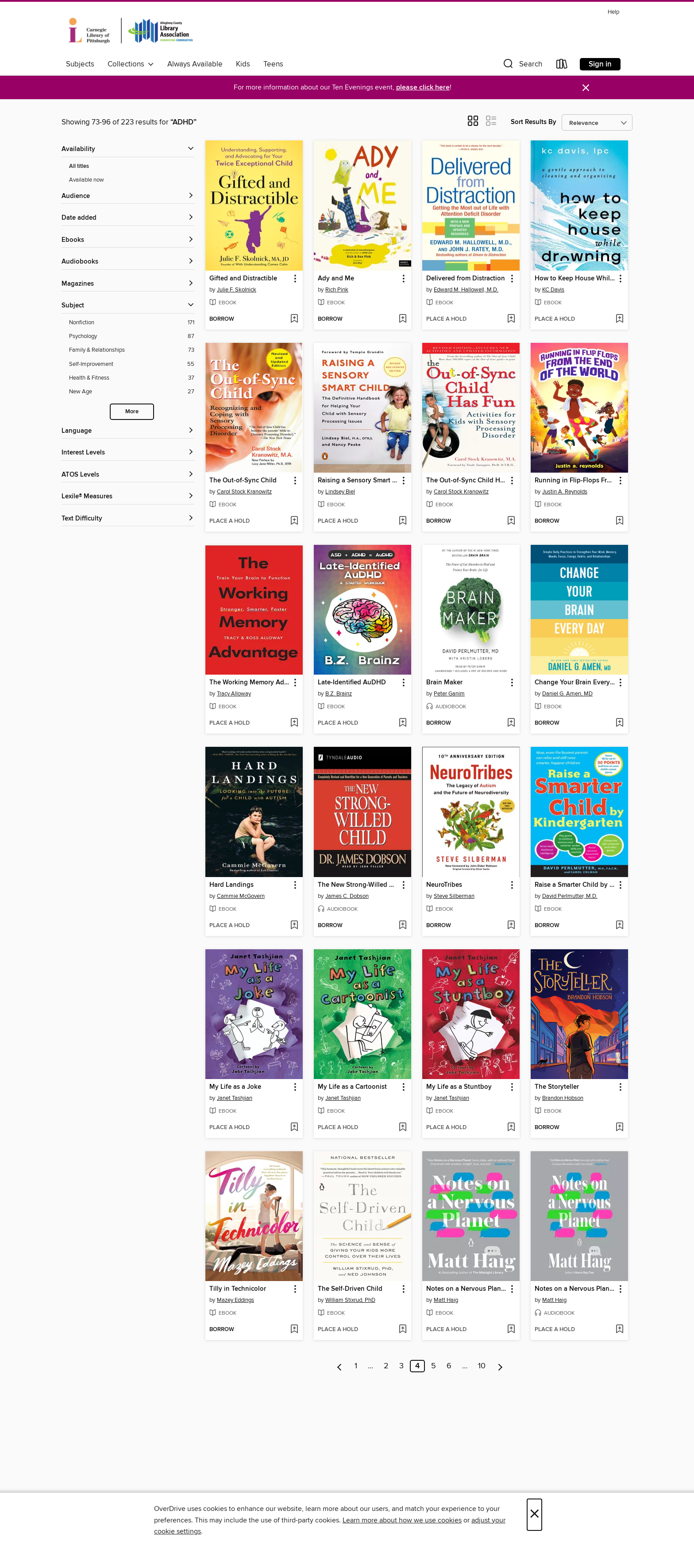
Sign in (600, 64)
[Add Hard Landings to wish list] (294, 926)
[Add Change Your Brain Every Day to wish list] (619, 723)
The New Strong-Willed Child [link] (358, 885)
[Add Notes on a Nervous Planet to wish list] (511, 1330)
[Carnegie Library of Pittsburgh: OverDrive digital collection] (130, 30)
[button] (522, 65)
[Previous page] (339, 1366)
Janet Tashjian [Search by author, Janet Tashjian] (234, 1098)
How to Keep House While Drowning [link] (575, 279)
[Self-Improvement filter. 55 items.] (131, 364)
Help (613, 12)
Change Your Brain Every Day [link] (575, 683)
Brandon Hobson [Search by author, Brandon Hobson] (562, 1098)
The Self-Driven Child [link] (350, 1289)
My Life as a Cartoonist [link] (352, 1087)
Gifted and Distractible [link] (243, 279)
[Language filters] (128, 431)
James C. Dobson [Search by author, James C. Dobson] (347, 896)
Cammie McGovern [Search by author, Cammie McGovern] (241, 896)
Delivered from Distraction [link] (465, 279)
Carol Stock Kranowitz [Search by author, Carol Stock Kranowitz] (244, 491)
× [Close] (534, 1514)
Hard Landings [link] (231, 885)
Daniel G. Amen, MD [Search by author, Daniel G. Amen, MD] (567, 693)
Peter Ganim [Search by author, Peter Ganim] (449, 693)
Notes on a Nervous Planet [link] (466, 1289)
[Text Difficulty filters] (128, 519)
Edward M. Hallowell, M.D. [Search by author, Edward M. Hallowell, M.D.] (466, 289)
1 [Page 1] (356, 1366)
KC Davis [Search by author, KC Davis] (553, 289)
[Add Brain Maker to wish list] (511, 723)
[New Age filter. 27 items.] (131, 391)
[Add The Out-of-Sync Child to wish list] (294, 521)
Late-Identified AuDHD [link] (352, 683)
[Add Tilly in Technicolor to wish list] (294, 1330)
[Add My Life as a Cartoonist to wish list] (402, 1128)
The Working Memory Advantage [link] (249, 683)
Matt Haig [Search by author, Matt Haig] (446, 1300)
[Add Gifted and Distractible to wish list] (294, 319)
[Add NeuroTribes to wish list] (511, 926)
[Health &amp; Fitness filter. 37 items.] (131, 378)
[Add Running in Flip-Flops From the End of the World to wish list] (619, 521)
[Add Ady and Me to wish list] (402, 319)
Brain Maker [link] (444, 683)
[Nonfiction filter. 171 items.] (131, 322)
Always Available (195, 64)
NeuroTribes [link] (444, 885)
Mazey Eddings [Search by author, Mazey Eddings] (235, 1300)
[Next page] (500, 1366)
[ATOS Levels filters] (128, 475)
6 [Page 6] (449, 1366)
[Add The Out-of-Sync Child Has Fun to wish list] (511, 521)
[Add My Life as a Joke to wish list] (294, 1128)
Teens (273, 64)
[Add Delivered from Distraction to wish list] (511, 319)
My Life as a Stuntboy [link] (459, 1087)
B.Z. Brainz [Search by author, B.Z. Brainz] (338, 693)
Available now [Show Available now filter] (86, 179)
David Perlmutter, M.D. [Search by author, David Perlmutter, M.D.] (570, 896)
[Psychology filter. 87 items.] (131, 336)
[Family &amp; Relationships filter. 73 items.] (131, 350)
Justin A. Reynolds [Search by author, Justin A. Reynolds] (564, 491)
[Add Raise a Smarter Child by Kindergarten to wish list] (619, 926)
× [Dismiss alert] (585, 87)
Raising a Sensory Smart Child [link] (358, 481)
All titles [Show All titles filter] (79, 166)
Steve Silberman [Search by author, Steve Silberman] (454, 896)
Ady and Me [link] (336, 279)
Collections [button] (131, 64)
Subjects (80, 64)
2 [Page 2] (386, 1366)
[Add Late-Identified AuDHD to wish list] (402, 723)
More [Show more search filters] (132, 411)
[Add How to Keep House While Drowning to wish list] (619, 319)
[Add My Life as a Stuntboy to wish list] (511, 1128)
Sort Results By (533, 122)
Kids (243, 64)
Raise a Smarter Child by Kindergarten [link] (575, 885)
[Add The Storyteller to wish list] (619, 1128)
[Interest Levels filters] (128, 453)
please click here (423, 87)
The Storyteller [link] (557, 1087)
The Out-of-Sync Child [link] (243, 481)
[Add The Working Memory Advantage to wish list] (294, 723)
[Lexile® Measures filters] (128, 496)
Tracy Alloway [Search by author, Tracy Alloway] (234, 693)
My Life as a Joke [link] (235, 1087)
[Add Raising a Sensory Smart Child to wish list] (402, 521)
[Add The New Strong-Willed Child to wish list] (402, 926)
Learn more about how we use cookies (402, 1520)
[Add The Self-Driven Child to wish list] (402, 1330)
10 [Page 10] (482, 1366)
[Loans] (562, 65)
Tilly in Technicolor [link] (237, 1289)
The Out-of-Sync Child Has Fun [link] (466, 481)
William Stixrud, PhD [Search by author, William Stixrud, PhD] (350, 1300)
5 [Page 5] (433, 1366)
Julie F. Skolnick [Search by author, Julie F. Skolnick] (236, 289)
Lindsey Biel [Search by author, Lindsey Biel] (340, 491)
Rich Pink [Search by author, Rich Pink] (336, 289)
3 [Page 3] (401, 1366)
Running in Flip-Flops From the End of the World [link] (575, 481)
